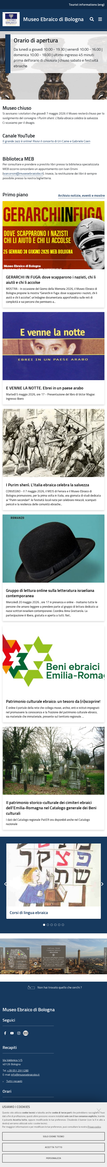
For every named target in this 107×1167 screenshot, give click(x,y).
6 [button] (63, 925)
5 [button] (59, 925)
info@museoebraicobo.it (25, 1075)
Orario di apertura (36, 40)
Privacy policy (94, 1126)
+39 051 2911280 (18, 1070)
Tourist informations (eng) (86, 4)
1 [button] (44, 925)
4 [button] (55, 925)
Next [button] (101, 883)
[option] (54, 880)
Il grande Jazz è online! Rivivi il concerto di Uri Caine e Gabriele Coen (46, 141)
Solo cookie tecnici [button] (53, 1136)
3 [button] (52, 925)
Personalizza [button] (53, 1158)
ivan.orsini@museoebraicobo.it (23, 173)
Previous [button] (5, 883)
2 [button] (48, 925)
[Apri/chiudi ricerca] (92, 19)
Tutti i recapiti (14, 1081)
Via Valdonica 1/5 (12, 1060)
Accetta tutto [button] (53, 1147)
